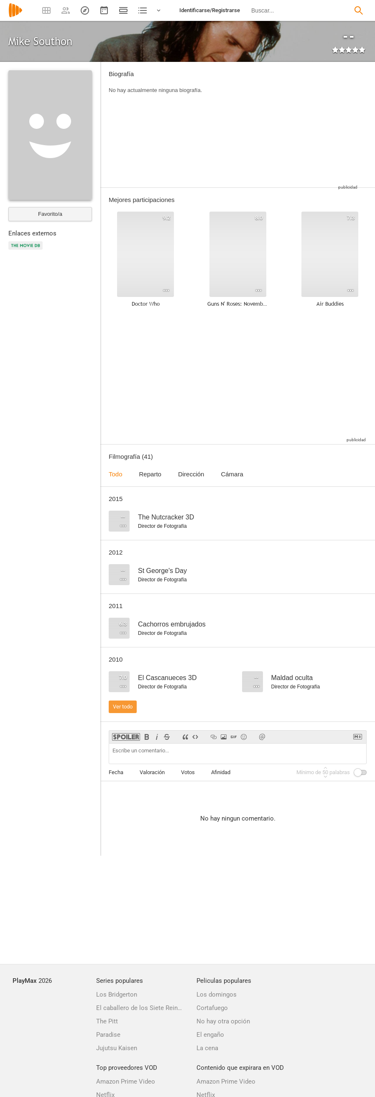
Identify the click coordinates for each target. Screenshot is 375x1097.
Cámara (232, 474)
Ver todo (123, 706)
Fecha (116, 772)
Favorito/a (50, 214)
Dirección (191, 474)
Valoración (152, 772)
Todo (115, 474)
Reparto (150, 474)
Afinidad (220, 772)
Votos (188, 772)
